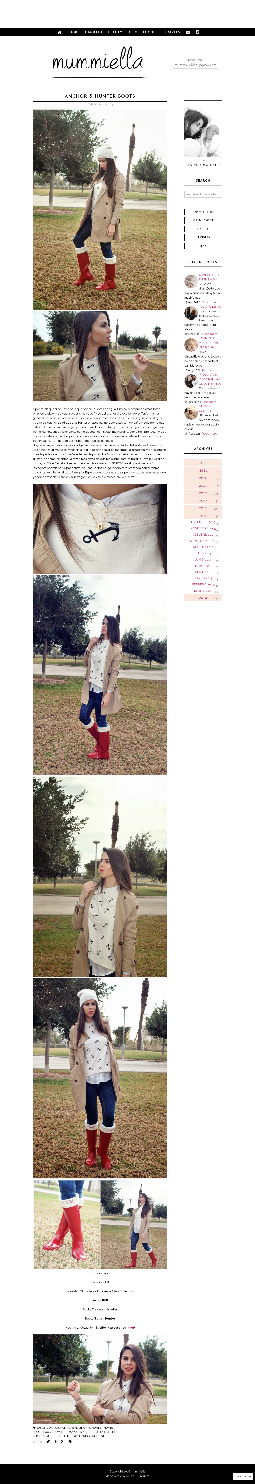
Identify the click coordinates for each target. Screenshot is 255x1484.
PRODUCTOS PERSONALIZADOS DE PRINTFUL (210, 379)
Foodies (151, 32)
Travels (172, 32)
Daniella (94, 32)
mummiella (138, 1471)
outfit (88, 1431)
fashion (60, 1427)
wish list (97, 1436)
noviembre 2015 (203, 528)
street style (42, 1436)
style (57, 1436)
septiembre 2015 (203, 541)
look (47, 1431)
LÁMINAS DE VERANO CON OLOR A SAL (208, 343)
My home (203, 228)
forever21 (74, 1427)
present (99, 1431)
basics (41, 1427)
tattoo (67, 1436)
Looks (73, 32)
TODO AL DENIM (210, 306)
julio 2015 (203, 553)
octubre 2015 (203, 534)
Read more (209, 302)
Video (203, 245)
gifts (87, 1427)
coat (50, 1427)
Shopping (203, 237)
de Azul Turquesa (138, 1476)
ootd (78, 1431)
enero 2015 (203, 590)
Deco (133, 32)
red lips (111, 1431)
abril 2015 (203, 572)
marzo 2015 (203, 578)
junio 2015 (203, 559)
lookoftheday (62, 1431)
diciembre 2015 (203, 522)
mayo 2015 (203, 566)
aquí (130, 1327)
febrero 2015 (203, 584)
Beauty (115, 32)
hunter (97, 1427)
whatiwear (82, 1436)
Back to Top (243, 1476)
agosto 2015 (203, 547)
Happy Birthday (203, 212)
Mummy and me (203, 220)
